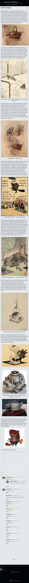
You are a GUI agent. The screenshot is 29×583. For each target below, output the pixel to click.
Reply (7, 491)
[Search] (27, 2)
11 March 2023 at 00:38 (16, 506)
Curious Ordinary (11, 2)
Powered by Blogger (14, 580)
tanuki (24, 15)
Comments (4, 574)
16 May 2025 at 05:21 (15, 531)
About (14, 8)
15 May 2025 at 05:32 (15, 525)
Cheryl (7, 512)
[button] (27, 13)
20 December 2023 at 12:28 (14, 512)
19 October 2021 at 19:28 (16, 493)
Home (8, 8)
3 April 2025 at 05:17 (15, 519)
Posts (2, 573)
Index (20, 8)
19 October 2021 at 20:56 (22, 485)
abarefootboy (9, 482)
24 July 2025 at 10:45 (15, 544)
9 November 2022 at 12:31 (16, 500)
